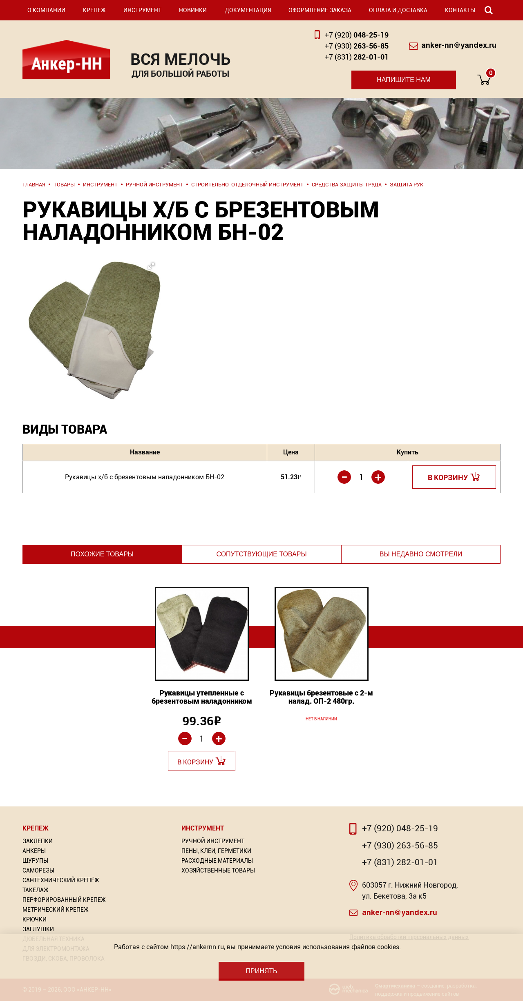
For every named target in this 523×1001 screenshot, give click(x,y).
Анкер (66, 59)
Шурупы (35, 860)
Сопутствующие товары (261, 554)
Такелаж (35, 890)
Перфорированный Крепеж (64, 900)
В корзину (448, 477)
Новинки (193, 10)
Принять (261, 971)
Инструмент (142, 10)
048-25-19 (357, 35)
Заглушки (38, 929)
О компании (46, 10)
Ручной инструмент (212, 841)
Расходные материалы (217, 860)
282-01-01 (357, 57)
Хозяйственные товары (218, 870)
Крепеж (94, 10)
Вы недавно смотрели (421, 554)
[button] (92, 309)
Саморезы (38, 870)
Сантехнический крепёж (60, 880)
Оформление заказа (319, 10)
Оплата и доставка (398, 10)
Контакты (460, 10)
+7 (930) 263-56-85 (400, 845)
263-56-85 (357, 46)
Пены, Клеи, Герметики (216, 851)
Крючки (34, 919)
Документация (248, 10)
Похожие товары (102, 554)
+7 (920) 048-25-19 (400, 828)
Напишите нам (404, 79)
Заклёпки (37, 841)
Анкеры (34, 851)
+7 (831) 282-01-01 (400, 862)
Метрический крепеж (55, 909)
